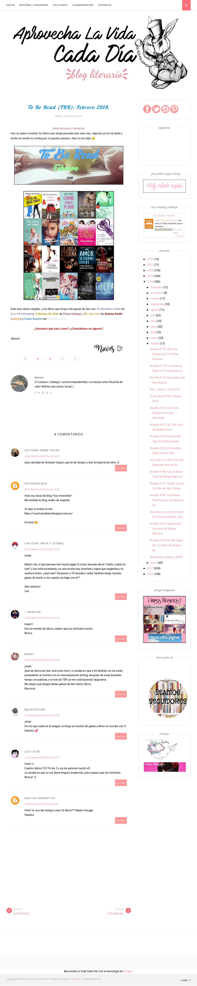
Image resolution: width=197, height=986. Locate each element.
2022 (150, 259)
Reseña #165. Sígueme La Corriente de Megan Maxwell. (165, 528)
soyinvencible (35, 483)
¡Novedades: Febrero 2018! (166, 557)
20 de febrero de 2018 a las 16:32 (41, 549)
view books (180, 236)
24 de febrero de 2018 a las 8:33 (41, 804)
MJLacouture (34, 709)
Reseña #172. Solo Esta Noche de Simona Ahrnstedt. (164, 412)
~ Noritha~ (33, 612)
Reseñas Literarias (33, 5)
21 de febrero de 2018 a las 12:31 (41, 757)
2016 (150, 574)
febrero (154, 343)
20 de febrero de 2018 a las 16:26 (41, 489)
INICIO (10, 5)
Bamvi (29, 654)
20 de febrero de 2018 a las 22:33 (41, 660)
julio (152, 315)
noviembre (156, 293)
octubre (154, 298)
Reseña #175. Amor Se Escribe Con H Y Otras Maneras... (164, 354)
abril (153, 332)
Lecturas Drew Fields (42, 450)
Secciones (60, 5)
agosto (154, 309)
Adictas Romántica (39, 798)
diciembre (156, 287)
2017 (150, 568)
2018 (150, 281)
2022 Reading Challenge (164, 215)
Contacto (105, 5)
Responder (121, 468)
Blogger (128, 971)
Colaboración (82, 5)
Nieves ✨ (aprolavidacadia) (166, 220)
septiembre (157, 304)
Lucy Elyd (32, 752)
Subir (186, 980)
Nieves (39, 377)
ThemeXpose (75, 979)
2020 (150, 270)
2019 (150, 276)
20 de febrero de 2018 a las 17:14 (41, 618)
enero (153, 562)
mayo (153, 326)
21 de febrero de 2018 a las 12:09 (41, 715)
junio (153, 321)
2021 (150, 264)
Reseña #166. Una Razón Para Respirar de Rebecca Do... (166, 500)
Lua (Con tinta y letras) (44, 543)
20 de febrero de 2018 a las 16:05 (41, 456)
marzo (154, 338)
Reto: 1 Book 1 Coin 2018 (165, 389)
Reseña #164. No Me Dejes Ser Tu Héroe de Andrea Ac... (166, 545)
